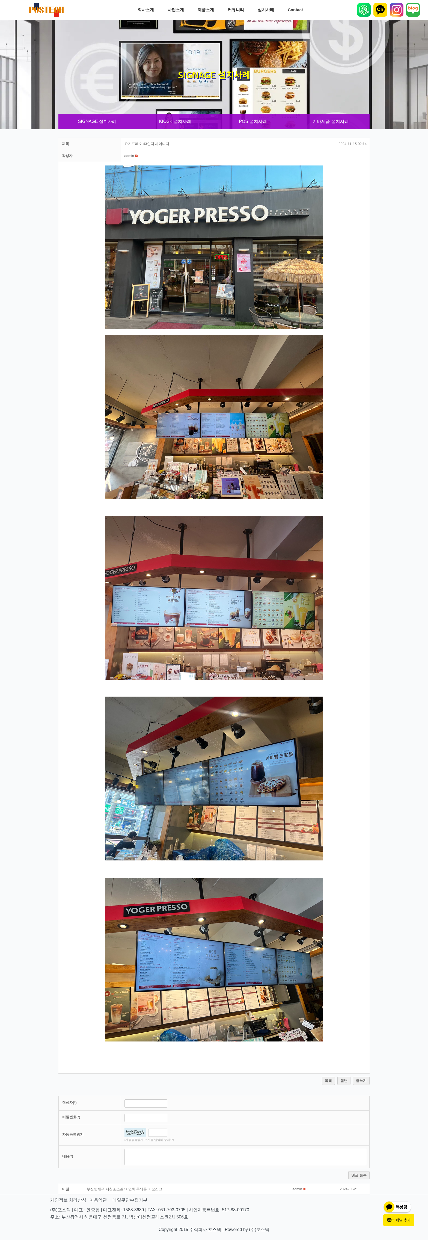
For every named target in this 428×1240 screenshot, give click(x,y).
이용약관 (98, 1200)
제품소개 (207, 10)
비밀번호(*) (71, 1117)
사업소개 (177, 10)
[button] (129, 156)
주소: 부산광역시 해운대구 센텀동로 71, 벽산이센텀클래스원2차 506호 (119, 1217)
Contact (297, 10)
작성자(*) (69, 1102)
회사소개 (147, 10)
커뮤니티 (237, 10)
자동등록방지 (73, 1134)
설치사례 (267, 10)
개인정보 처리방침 (68, 1200)
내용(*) (67, 1156)
